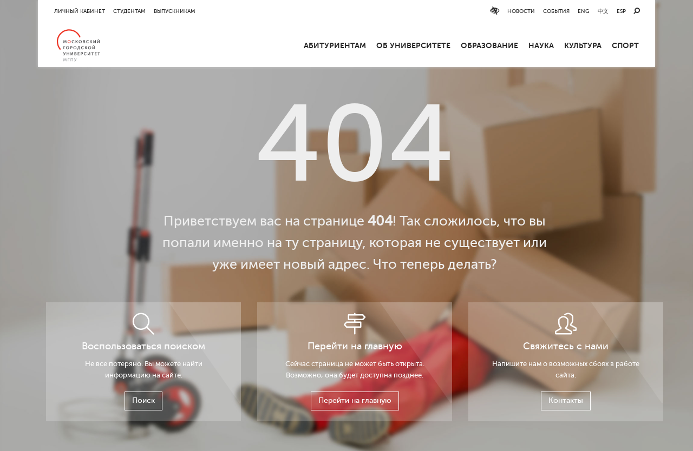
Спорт (625, 45)
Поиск (143, 400)
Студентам (129, 11)
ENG (584, 11)
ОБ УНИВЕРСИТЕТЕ (413, 45)
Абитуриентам (335, 45)
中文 (603, 11)
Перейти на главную (354, 400)
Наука (541, 45)
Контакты (565, 400)
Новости (521, 11)
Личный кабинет (79, 11)
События (556, 11)
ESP (621, 11)
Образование (489, 45)
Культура (583, 45)
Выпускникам (174, 11)
